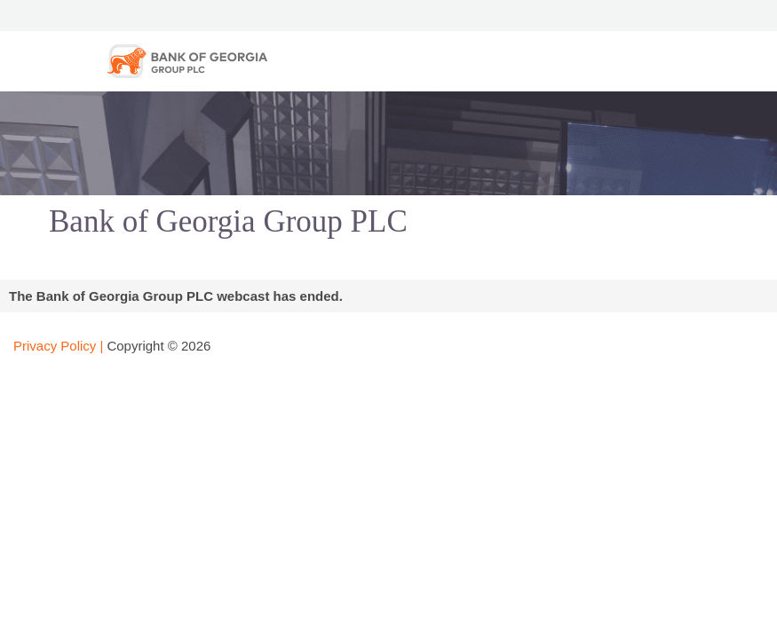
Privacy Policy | (58, 345)
